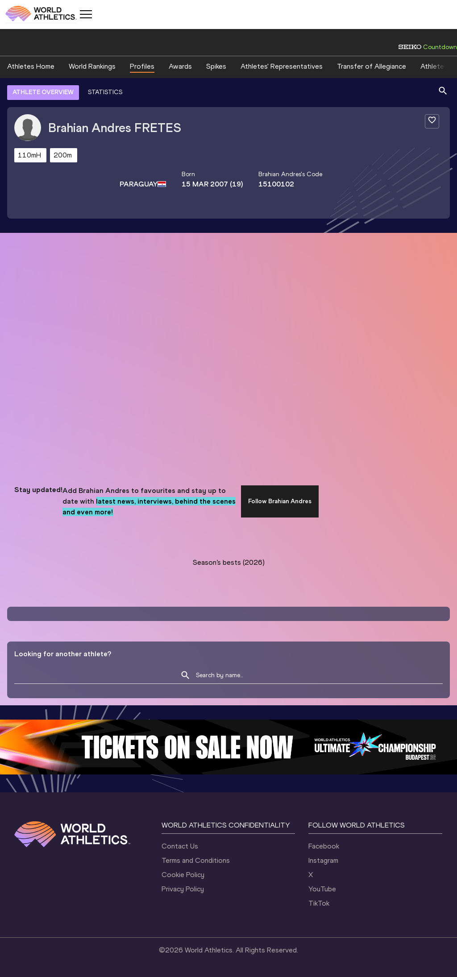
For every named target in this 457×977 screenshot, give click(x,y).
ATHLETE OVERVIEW (43, 92)
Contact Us (180, 846)
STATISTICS (105, 92)
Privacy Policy (183, 889)
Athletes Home (30, 66)
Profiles (142, 66)
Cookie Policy (183, 874)
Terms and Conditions (196, 860)
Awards (180, 66)
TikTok (318, 903)
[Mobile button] (86, 14)
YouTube (322, 889)
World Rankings (92, 66)
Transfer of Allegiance (371, 66)
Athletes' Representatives (282, 66)
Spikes (216, 66)
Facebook (323, 846)
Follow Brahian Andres (280, 501)
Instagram (323, 860)
